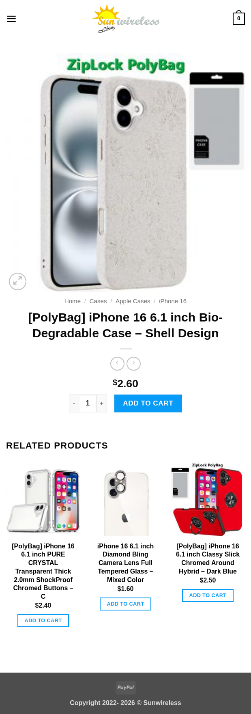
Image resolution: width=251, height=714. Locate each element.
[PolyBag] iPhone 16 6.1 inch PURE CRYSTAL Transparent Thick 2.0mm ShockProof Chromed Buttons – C (43, 571)
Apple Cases (133, 301)
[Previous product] (133, 364)
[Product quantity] (88, 404)
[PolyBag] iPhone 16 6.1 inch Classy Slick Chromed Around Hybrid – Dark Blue (208, 559)
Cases (98, 301)
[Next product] (117, 364)
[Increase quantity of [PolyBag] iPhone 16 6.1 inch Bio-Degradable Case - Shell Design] (102, 404)
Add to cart (148, 403)
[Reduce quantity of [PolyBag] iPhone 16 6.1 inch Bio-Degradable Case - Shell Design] (74, 404)
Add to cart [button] (43, 620)
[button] (11, 18)
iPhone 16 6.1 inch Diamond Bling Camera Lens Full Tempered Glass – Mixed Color (125, 563)
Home (72, 301)
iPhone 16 (173, 301)
